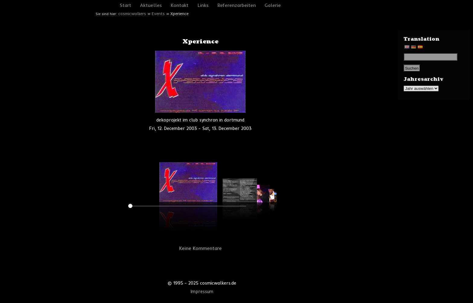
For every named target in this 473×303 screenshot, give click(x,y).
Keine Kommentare (200, 248)
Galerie (273, 5)
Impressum (202, 291)
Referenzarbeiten (236, 5)
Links (203, 5)
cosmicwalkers (132, 13)
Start (125, 5)
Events (158, 13)
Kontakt (180, 5)
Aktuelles (151, 5)
